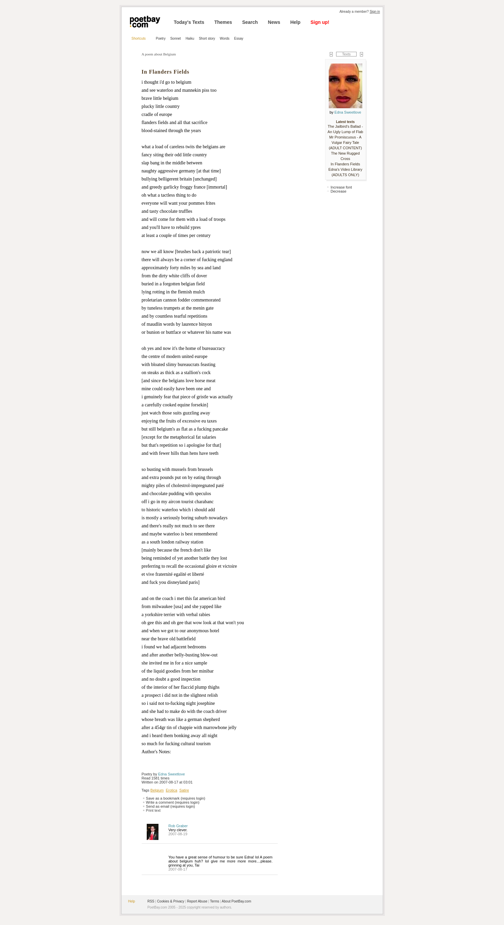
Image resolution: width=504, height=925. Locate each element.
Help (295, 22)
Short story (207, 38)
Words (225, 38)
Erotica (171, 790)
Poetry (161, 38)
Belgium (157, 790)
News (274, 22)
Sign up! (320, 22)
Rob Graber (178, 826)
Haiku (190, 38)
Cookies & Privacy (170, 901)
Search (250, 22)
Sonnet (175, 38)
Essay (238, 38)
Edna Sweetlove (171, 774)
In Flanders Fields (345, 164)
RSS (150, 901)
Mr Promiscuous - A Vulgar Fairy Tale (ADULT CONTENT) (345, 142)
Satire (184, 790)
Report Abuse (197, 901)
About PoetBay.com (236, 901)
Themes (223, 22)
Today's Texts (189, 22)
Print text (153, 810)
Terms (214, 901)
